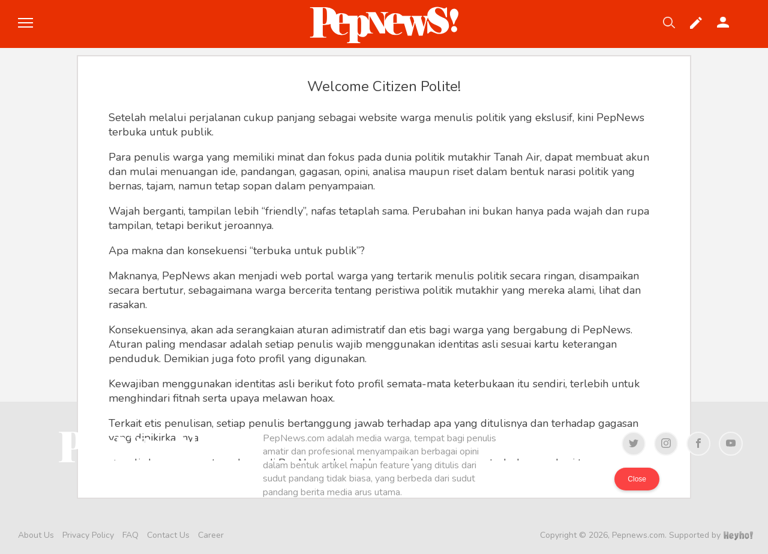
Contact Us (168, 535)
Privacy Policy (88, 535)
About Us (36, 535)
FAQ (130, 535)
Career (211, 535)
